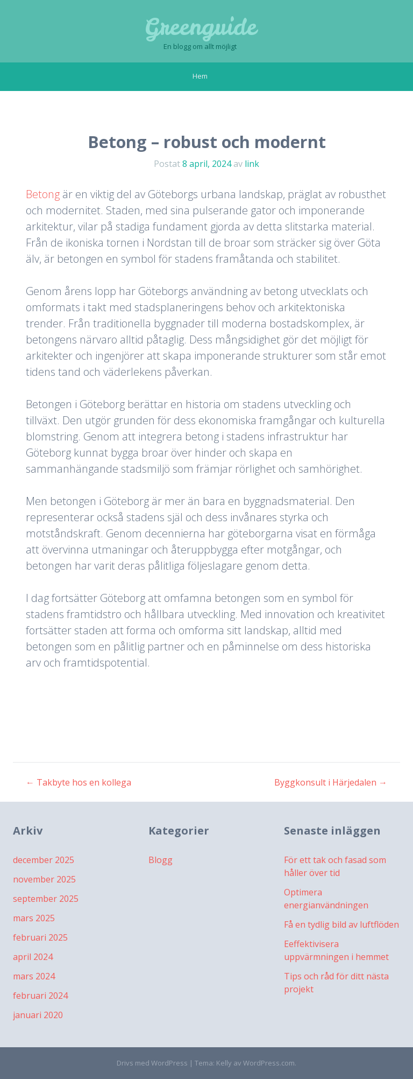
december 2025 (43, 860)
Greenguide (200, 27)
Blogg (160, 860)
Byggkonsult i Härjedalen (330, 782)
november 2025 (44, 879)
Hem (200, 76)
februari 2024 (40, 995)
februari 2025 (40, 937)
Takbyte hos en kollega (78, 782)
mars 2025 (34, 918)
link (252, 164)
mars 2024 (34, 976)
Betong (43, 194)
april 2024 (33, 957)
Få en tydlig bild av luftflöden (341, 924)
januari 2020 (38, 1015)
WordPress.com (269, 1063)
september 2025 (46, 899)
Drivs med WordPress (152, 1063)
